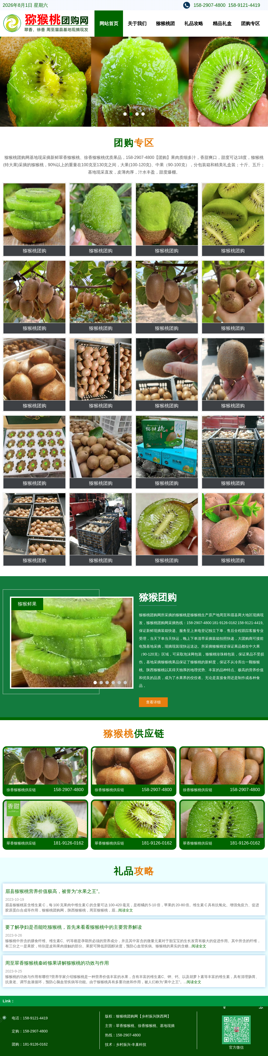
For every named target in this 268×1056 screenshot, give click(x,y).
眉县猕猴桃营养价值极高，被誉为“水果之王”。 (54, 891)
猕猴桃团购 (34, 250)
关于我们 (137, 23)
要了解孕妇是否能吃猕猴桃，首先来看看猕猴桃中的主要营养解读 (73, 927)
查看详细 (153, 702)
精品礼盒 (222, 23)
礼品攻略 (193, 23)
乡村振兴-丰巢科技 (131, 1044)
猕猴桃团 (165, 23)
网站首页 (108, 23)
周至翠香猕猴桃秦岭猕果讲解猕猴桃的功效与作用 (57, 963)
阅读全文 (125, 910)
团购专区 (250, 23)
